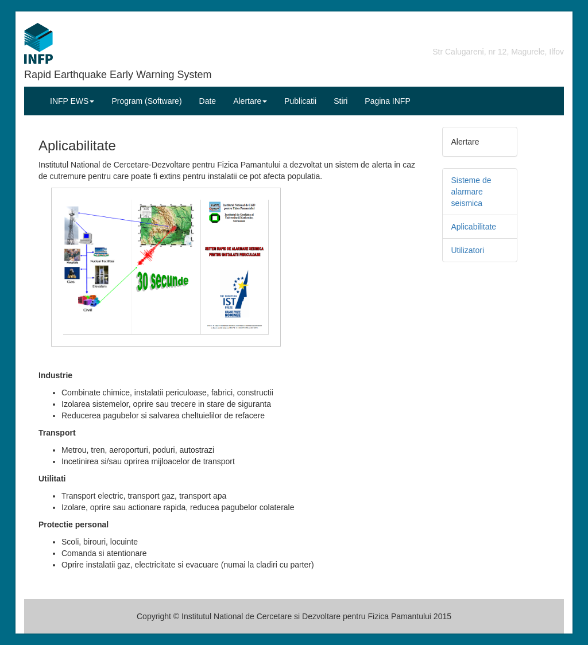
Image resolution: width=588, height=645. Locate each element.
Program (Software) (146, 101)
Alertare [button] (250, 101)
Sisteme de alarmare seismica (471, 192)
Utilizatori (468, 250)
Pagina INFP (387, 101)
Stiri (340, 101)
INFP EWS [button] (72, 101)
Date (207, 101)
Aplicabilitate (474, 226)
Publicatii (300, 101)
